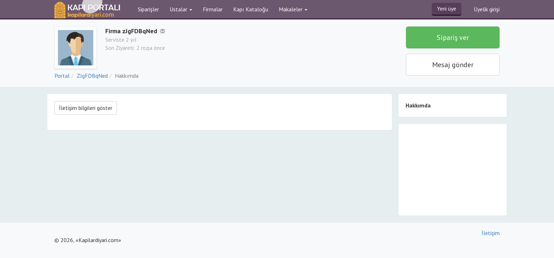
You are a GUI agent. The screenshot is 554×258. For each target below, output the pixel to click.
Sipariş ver (453, 37)
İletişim (491, 232)
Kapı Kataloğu (250, 9)
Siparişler (148, 9)
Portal (62, 75)
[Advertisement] (453, 169)
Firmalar (213, 9)
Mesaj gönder (452, 64)
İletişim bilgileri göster (85, 107)
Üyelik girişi (487, 9)
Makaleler (293, 9)
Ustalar (181, 9)
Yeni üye (446, 8)
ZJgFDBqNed (92, 75)
